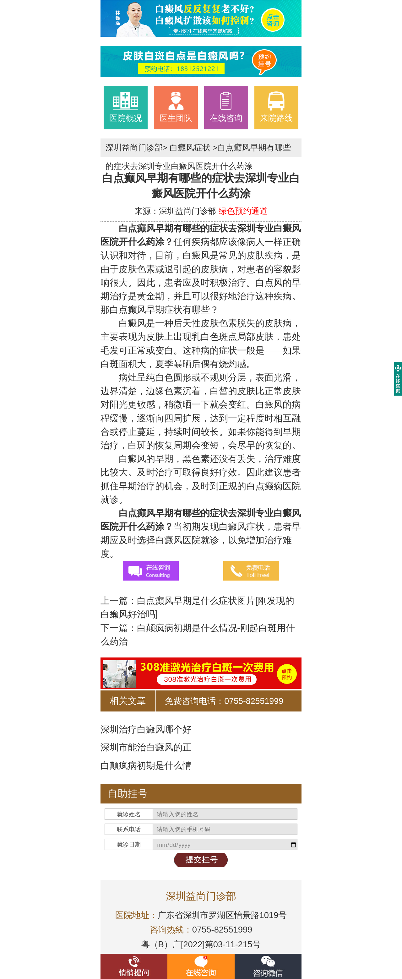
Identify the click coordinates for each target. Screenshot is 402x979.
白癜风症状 (190, 147)
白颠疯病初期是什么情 (146, 765)
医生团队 (176, 106)
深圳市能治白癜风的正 (146, 747)
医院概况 (125, 106)
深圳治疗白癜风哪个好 (146, 729)
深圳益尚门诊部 (134, 147)
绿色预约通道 (243, 211)
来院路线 (276, 106)
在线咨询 (226, 106)
